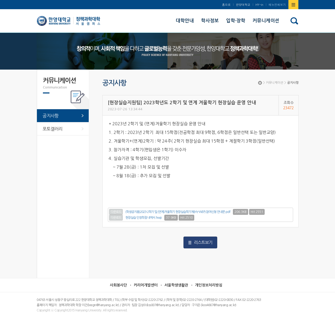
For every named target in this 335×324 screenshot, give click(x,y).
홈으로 (226, 5)
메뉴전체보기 (277, 5)
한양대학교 (243, 5)
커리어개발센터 (146, 285)
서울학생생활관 (176, 285)
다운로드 (116, 211)
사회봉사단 (118, 285)
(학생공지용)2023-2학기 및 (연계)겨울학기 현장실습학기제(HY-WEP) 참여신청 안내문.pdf (177, 211)
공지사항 (293, 82)
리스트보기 (203, 242)
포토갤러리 (52, 129)
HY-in (259, 5)
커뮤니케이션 (274, 82)
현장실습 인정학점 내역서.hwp (143, 217)
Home (260, 83)
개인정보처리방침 (208, 285)
